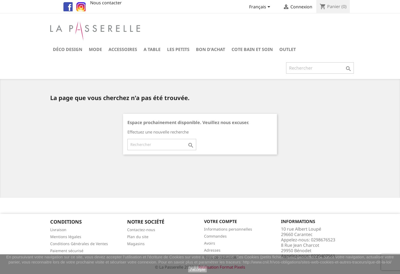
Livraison (58, 229)
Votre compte (220, 221)
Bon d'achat (210, 49)
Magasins (136, 243)
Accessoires (123, 49)
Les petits (178, 49)
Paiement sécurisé (66, 250)
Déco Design (67, 49)
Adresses (212, 250)
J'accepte (197, 269)
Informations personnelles (228, 229)
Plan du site (137, 236)
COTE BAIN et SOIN (252, 49)
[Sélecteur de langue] (260, 7)
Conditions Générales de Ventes (79, 243)
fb (67, 6)
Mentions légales (65, 236)
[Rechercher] (320, 68)
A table (152, 49)
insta (80, 6)
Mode (95, 49)
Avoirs (209, 243)
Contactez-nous (141, 229)
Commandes (215, 236)
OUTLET (287, 49)
